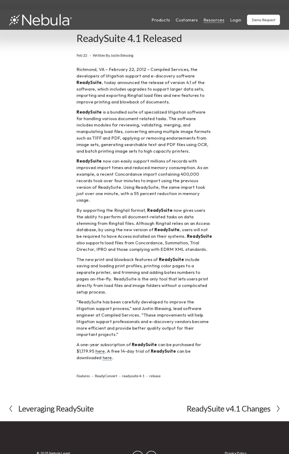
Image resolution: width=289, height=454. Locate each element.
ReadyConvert (106, 376)
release (155, 376)
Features (83, 376)
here (100, 351)
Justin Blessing (122, 55)
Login (235, 20)
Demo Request (263, 20)
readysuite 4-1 (133, 376)
